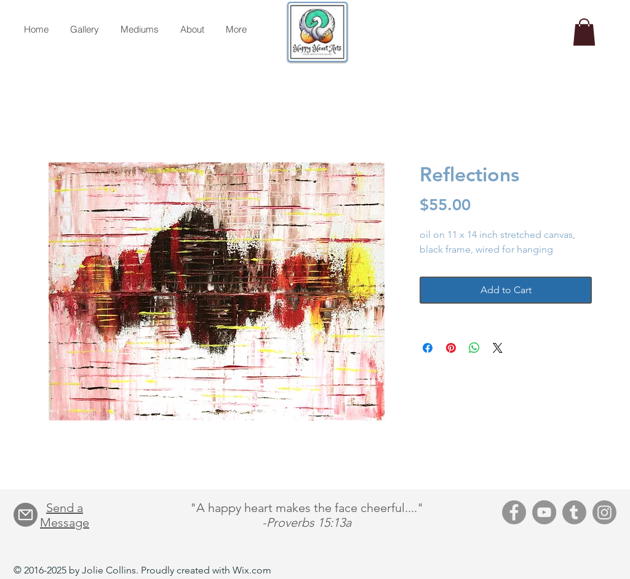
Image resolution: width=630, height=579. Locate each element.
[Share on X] (497, 348)
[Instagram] (604, 512)
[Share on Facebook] (427, 348)
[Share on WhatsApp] (474, 348)
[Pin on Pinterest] (451, 348)
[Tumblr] (574, 512)
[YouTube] (544, 512)
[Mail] (26, 515)
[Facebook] (514, 512)
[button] (584, 31)
